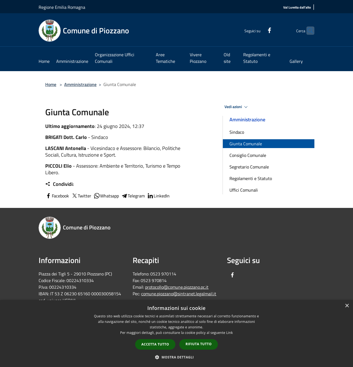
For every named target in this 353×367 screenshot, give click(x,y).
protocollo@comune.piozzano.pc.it (176, 287)
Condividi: (59, 184)
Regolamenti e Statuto (250, 178)
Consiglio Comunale (247, 155)
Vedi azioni (236, 107)
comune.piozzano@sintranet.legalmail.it (178, 293)
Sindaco (236, 132)
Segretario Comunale (249, 167)
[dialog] (176, 333)
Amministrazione (80, 84)
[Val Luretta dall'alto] (297, 7)
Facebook (57, 195)
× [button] (347, 306)
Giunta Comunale (245, 143)
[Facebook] (258, 29)
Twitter (81, 195)
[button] (176, 357)
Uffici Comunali (243, 190)
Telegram (133, 195)
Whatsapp (106, 195)
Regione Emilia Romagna (62, 7)
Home (50, 84)
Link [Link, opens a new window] (229, 332)
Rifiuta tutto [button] (199, 344)
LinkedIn (158, 195)
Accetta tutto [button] (155, 344)
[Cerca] (307, 30)
